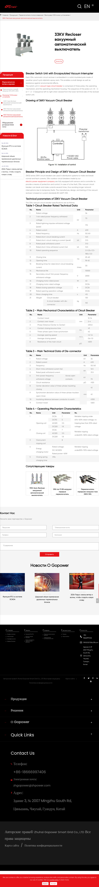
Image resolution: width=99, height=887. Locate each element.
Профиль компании (11, 634)
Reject (45, 883)
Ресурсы (64, 634)
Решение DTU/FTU (30, 634)
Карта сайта (70, 679)
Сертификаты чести (11, 639)
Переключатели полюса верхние (31, 15)
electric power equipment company (40, 181)
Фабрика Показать (11, 641)
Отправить (49, 554)
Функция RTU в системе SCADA (11, 147)
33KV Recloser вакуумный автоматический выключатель (22, 18)
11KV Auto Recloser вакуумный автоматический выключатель (12, 102)
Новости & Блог (10, 135)
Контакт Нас (84, 630)
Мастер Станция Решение (29, 637)
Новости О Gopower (49, 565)
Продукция (14, 15)
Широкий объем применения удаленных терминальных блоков (11, 158)
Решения (28, 630)
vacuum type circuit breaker (51, 86)
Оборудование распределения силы (8, 125)
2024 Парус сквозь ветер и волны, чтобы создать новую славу (12, 171)
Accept (53, 883)
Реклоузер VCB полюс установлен (57, 15)
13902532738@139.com (90, 643)
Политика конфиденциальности (40, 683)
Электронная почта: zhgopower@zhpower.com (37, 790)
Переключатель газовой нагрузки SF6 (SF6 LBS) (10, 89)
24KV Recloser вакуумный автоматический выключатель (13, 109)
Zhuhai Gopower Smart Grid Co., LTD (31, 679)
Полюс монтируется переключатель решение (30, 641)
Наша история (10, 636)
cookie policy (54, 880)
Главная (5, 15)
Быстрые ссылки (67, 630)
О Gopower (10, 630)
